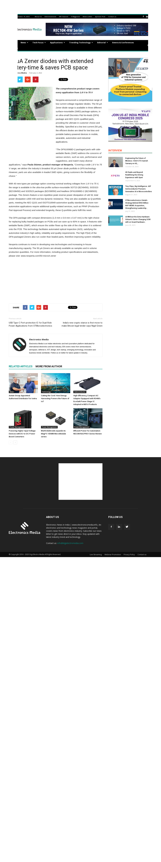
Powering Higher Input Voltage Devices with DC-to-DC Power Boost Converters (22, 434)
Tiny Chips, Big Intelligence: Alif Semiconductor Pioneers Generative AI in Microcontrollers (138, 189)
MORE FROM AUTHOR (49, 366)
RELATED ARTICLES (20, 366)
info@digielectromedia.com (70, 543)
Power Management (17, 427)
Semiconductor (79, 392)
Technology (46, 392)
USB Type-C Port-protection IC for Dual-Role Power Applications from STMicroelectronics (30, 324)
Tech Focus (39, 42)
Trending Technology (81, 42)
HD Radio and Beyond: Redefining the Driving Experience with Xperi (134, 175)
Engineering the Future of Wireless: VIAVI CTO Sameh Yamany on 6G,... (136, 161)
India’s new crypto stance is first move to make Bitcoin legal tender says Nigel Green (82, 324)
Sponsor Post (100, 16)
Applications (57, 42)
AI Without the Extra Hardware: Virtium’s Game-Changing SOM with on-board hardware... (137, 219)
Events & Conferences (123, 42)
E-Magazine (75, 16)
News (24, 42)
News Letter (87, 16)
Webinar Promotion (113, 554)
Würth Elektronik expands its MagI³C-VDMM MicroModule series (53, 434)
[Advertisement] (56, 280)
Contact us (112, 16)
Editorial (102, 42)
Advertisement (50, 16)
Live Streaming (96, 554)
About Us (38, 16)
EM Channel (63, 16)
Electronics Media (19, 73)
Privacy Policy (129, 554)
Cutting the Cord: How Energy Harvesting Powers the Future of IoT (55, 398)
